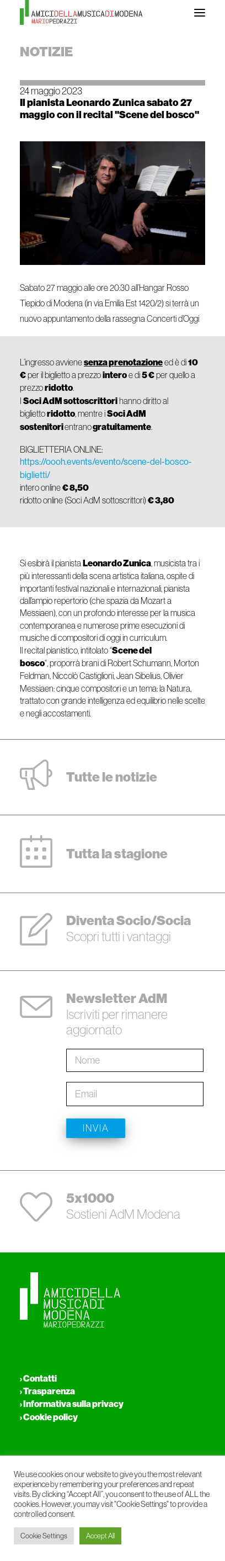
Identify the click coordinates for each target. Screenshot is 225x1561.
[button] (199, 12)
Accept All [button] (100, 1536)
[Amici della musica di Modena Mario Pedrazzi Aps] (81, 12)
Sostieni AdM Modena (123, 1206)
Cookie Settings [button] (43, 1536)
